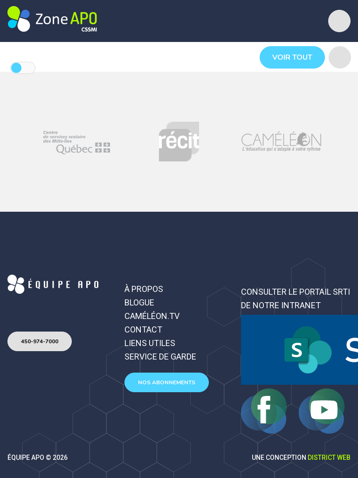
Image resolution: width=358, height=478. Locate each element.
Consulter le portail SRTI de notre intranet (295, 298)
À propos (143, 289)
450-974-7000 (39, 341)
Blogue (139, 302)
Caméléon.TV (151, 316)
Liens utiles (149, 343)
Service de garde (160, 356)
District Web (329, 457)
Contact (143, 329)
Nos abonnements (166, 382)
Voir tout (292, 57)
